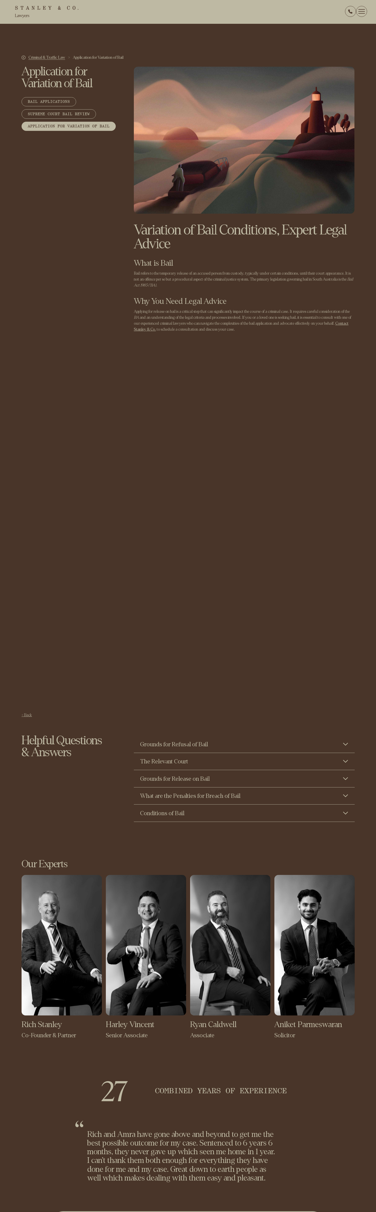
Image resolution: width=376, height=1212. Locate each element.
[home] (46, 12)
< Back (27, 715)
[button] (361, 11)
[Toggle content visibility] (244, 744)
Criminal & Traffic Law (47, 57)
